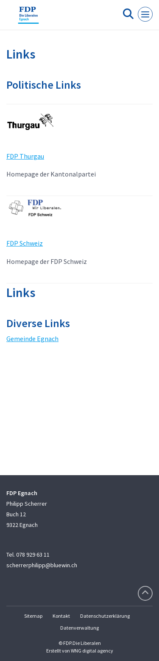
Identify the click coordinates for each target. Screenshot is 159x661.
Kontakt (61, 616)
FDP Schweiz (24, 243)
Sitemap (33, 616)
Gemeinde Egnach (32, 338)
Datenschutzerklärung (105, 616)
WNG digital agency (92, 650)
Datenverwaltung (79, 628)
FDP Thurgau (25, 156)
